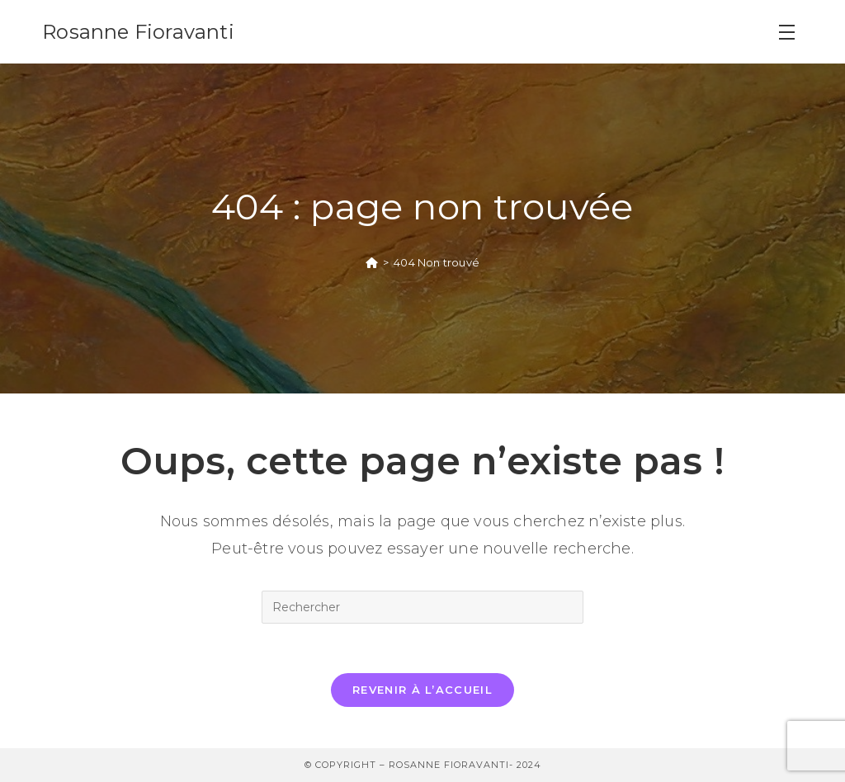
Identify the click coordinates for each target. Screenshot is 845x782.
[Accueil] (372, 262)
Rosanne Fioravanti (138, 32)
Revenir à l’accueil (422, 689)
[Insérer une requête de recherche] (422, 607)
